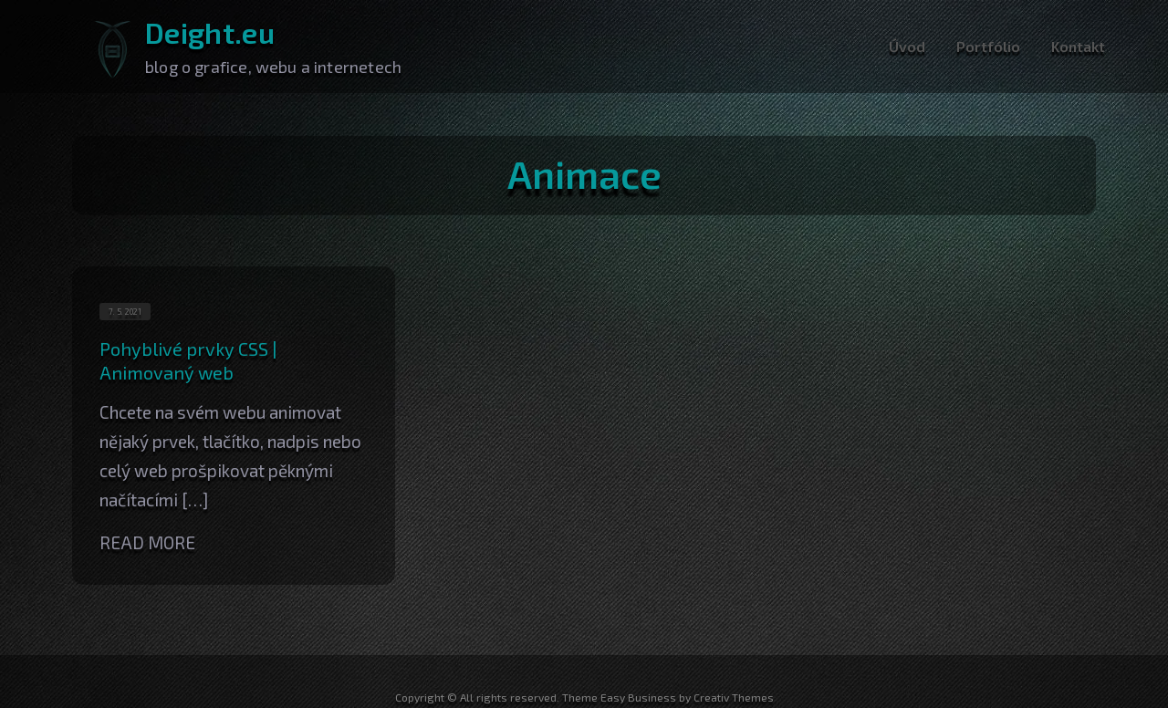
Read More (147, 542)
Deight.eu (210, 32)
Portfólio (988, 46)
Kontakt (1078, 46)
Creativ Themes (734, 697)
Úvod (907, 46)
